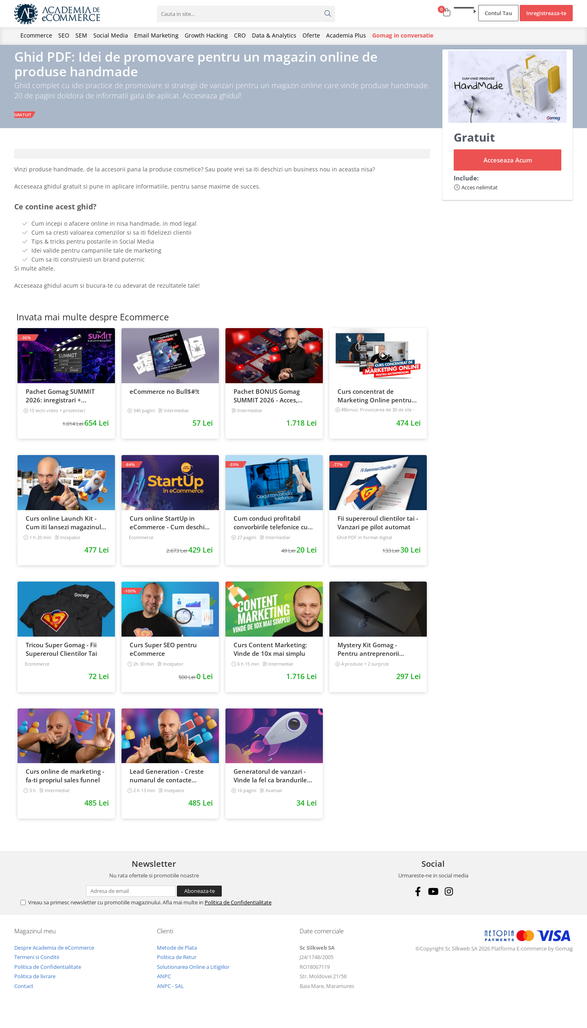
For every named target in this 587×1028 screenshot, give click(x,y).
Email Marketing (156, 35)
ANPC (164, 984)
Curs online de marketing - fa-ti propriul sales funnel (65, 783)
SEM (81, 35)
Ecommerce (36, 35)
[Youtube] (433, 899)
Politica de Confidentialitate (238, 909)
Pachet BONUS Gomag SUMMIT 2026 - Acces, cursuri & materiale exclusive (267, 403)
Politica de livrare (34, 984)
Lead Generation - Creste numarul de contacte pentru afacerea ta (167, 783)
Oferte (311, 35)
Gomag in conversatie (402, 35)
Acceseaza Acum (507, 168)
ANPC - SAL (170, 993)
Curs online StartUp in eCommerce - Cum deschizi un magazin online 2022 (169, 530)
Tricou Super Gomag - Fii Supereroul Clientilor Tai (61, 656)
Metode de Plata (177, 955)
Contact (23, 993)
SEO (63, 35)
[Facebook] (417, 899)
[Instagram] (448, 899)
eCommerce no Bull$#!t (164, 399)
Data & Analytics (274, 35)
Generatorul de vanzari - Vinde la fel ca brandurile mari (270, 783)
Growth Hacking (206, 35)
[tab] (222, 162)
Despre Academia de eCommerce (54, 955)
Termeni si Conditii (36, 964)
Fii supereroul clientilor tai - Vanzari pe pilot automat (378, 530)
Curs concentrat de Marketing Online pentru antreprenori (375, 403)
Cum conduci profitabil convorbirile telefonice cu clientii (271, 530)
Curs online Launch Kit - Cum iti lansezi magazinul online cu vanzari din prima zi (66, 530)
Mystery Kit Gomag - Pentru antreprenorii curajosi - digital (368, 657)
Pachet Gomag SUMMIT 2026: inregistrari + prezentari (60, 403)
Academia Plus (346, 35)
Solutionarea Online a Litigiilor (193, 974)
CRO (240, 35)
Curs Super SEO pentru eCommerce (163, 656)
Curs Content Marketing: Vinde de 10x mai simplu (270, 656)
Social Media (110, 35)
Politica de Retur (176, 964)
